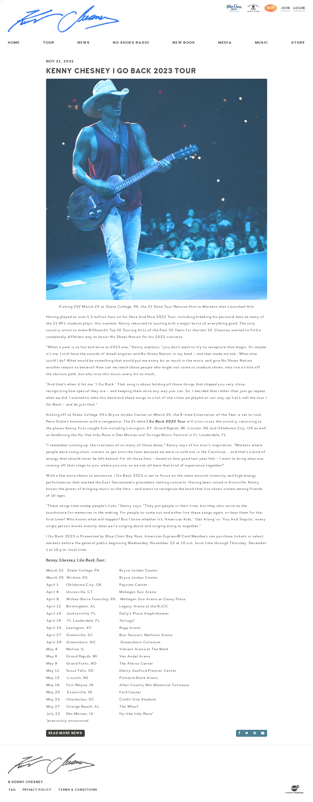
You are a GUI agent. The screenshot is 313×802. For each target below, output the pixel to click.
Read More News (65, 733)
